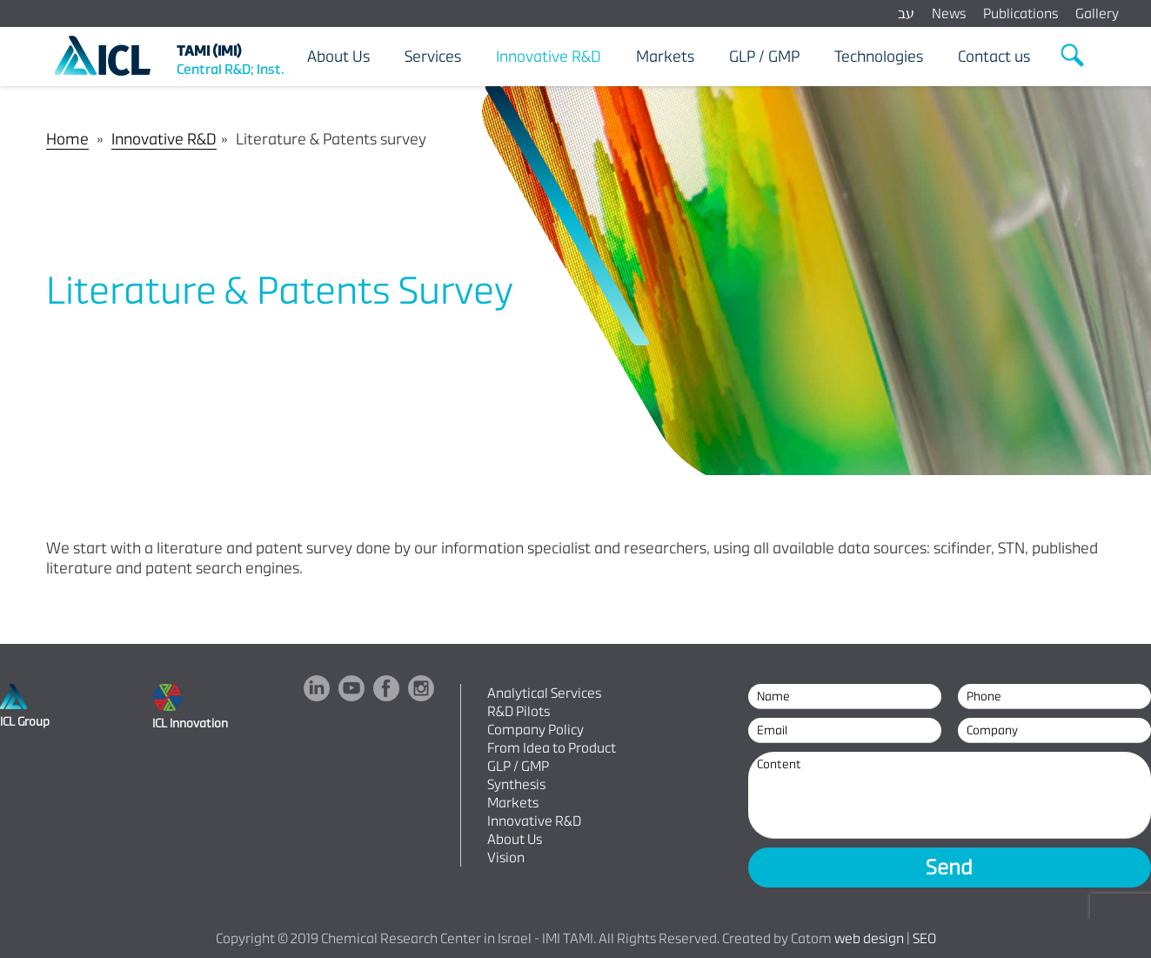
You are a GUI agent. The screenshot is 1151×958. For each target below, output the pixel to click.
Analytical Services (544, 693)
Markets (513, 803)
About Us (514, 839)
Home (67, 139)
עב (906, 13)
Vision (506, 857)
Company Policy (535, 729)
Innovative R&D (164, 139)
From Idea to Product (551, 748)
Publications (1020, 13)
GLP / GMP (518, 766)
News (949, 13)
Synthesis (516, 784)
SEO (924, 938)
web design (869, 938)
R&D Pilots (518, 711)
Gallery (1097, 13)
